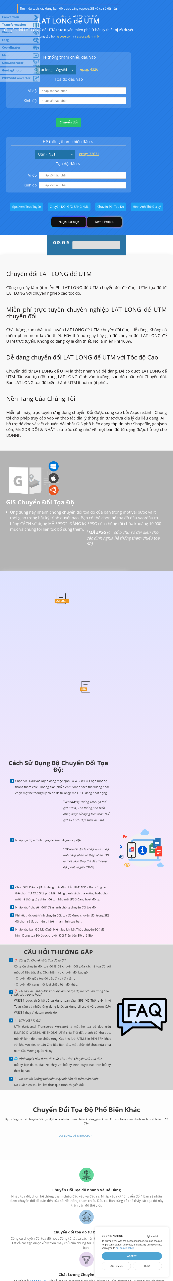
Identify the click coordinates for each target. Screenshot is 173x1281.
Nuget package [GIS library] (69, 222)
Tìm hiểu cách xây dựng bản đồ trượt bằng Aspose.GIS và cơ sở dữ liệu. (69, 8)
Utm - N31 (46, 154)
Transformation (56, 16)
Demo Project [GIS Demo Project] (104, 222)
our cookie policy (125, 1248)
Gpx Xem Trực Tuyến (26, 207)
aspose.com (64, 36)
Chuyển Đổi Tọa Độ (110, 207)
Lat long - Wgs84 (53, 69)
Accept (131, 1256)
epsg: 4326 (89, 69)
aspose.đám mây (88, 36)
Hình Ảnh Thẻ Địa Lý (147, 207)
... (96, 245)
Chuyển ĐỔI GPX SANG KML (69, 207)
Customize (116, 1266)
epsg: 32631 (89, 153)
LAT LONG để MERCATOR (75, 1135)
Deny (147, 1266)
